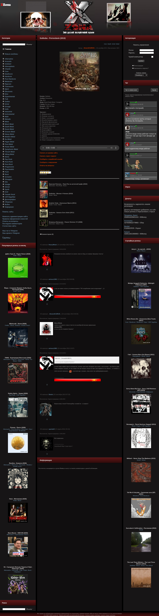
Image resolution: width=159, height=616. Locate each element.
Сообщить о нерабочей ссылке (51, 159)
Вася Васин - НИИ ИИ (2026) (18, 533)
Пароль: (132, 53)
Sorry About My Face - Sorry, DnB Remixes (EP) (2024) (141, 389)
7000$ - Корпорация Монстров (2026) (18, 358)
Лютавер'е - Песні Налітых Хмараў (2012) (141, 424)
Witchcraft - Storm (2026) (17, 323)
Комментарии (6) (47, 234)
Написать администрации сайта (15, 216)
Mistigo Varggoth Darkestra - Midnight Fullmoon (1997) (141, 284)
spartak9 (52, 429)
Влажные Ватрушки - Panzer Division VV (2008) (65, 222)
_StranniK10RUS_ (89, 48)
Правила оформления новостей (15, 219)
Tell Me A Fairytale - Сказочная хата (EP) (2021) (141, 493)
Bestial (126, 226)
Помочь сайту (7, 212)
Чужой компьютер (136, 57)
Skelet (51, 394)
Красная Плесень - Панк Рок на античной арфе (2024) (68, 184)
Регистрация (138, 65)
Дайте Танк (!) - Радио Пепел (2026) (17, 254)
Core (105, 44)
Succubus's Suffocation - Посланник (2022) (141, 528)
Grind (113, 44)
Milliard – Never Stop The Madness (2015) (141, 458)
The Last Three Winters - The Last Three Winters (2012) (141, 563)
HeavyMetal (53, 244)
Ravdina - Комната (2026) (18, 463)
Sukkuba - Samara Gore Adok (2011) (61, 212)
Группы (6, 238)
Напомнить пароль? (141, 68)
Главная (8, 49)
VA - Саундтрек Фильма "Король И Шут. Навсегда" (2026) (18, 567)
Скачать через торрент (48, 156)
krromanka (128, 221)
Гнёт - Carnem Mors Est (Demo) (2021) (141, 354)
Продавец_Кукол (131, 215)
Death (109, 44)
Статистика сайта (9, 226)
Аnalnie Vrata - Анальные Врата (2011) (62, 203)
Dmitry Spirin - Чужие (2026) (18, 393)
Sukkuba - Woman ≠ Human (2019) (61, 193)
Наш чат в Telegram (10, 231)
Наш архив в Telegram (11, 233)
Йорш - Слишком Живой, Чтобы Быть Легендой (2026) (18, 288)
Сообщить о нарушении (48, 162)
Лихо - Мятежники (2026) (18, 499)
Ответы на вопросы (10, 221)
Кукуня (127, 232)
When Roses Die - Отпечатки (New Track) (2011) (141, 319)
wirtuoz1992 (53, 279)
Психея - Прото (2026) (18, 427)
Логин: (131, 50)
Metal (117, 44)
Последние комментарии (12, 224)
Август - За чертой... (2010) (141, 249)
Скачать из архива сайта (49, 153)
